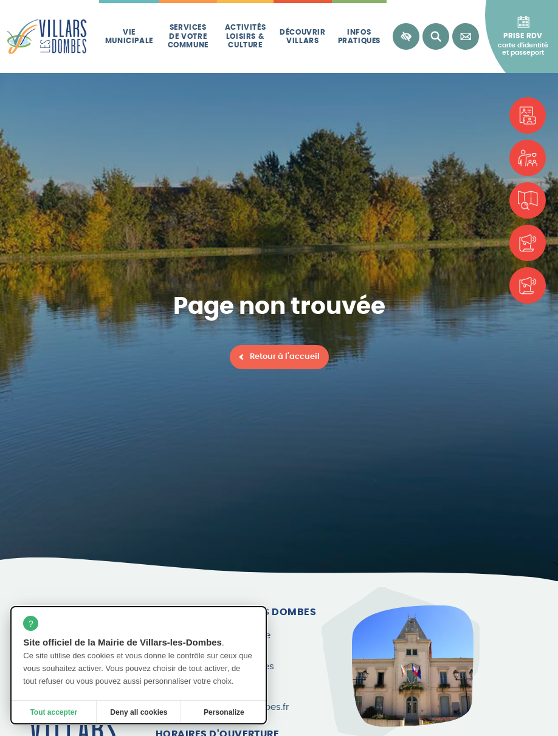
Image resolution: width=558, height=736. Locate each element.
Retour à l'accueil (285, 357)
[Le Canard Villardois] (527, 285)
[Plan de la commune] (527, 200)
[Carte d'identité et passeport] (527, 115)
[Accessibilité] (406, 36)
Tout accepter (53, 712)
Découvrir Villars (302, 36)
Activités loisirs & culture (245, 36)
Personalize (224, 712)
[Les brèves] (527, 243)
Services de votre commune (188, 36)
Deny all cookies (138, 712)
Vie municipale (129, 36)
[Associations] (527, 158)
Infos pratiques (359, 36)
